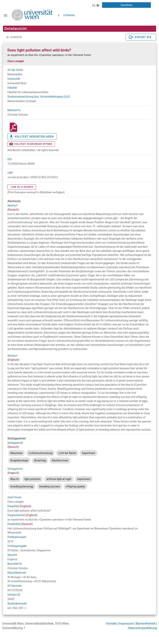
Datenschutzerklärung (142, 628)
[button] (95, 5)
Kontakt (111, 623)
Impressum (126, 623)
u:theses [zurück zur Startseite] (69, 15)
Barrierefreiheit (145, 623)
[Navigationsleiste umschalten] (5, 15)
